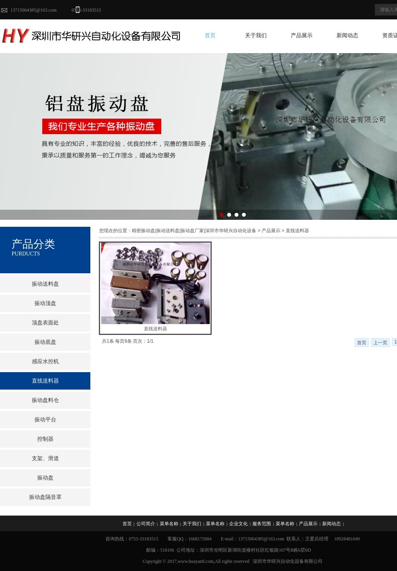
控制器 (45, 439)
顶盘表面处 (45, 323)
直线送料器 (155, 328)
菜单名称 (169, 523)
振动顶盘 (45, 303)
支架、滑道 (45, 458)
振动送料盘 (45, 284)
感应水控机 (45, 361)
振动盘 (45, 478)
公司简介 (145, 523)
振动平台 (45, 420)
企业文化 (238, 523)
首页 (210, 35)
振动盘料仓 (45, 400)
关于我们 (256, 35)
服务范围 (261, 523)
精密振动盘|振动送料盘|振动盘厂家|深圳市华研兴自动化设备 (194, 230)
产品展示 (301, 35)
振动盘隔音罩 (45, 497)
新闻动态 (347, 35)
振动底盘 (45, 342)
